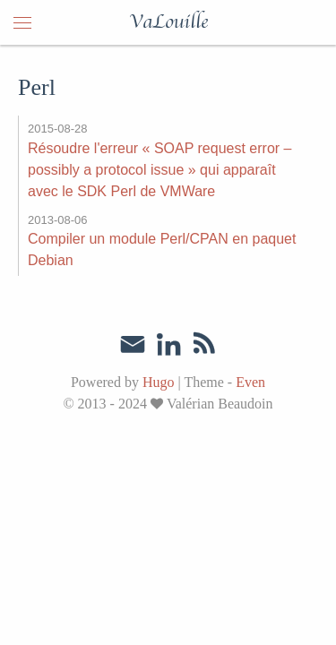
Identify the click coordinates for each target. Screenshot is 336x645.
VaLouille (168, 22)
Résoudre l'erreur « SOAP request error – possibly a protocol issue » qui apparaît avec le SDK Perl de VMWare (159, 170)
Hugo (158, 382)
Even (250, 382)
